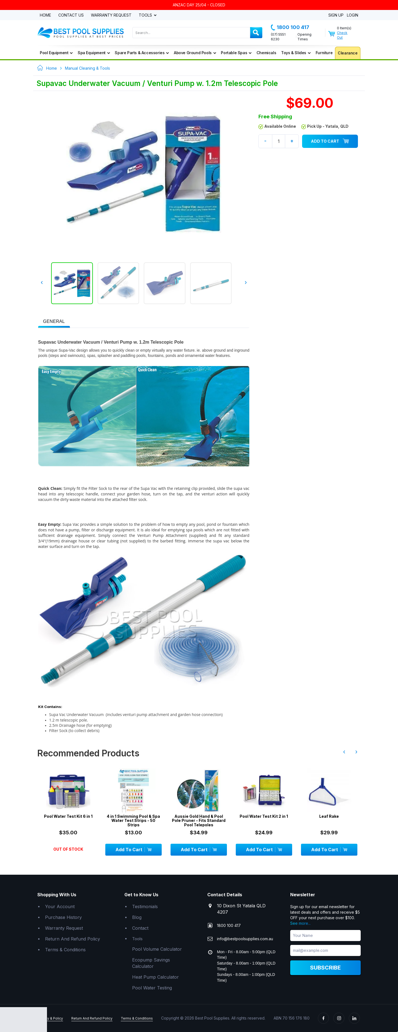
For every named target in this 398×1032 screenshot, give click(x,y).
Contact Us (71, 15)
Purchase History (63, 917)
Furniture (324, 52)
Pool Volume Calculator (157, 949)
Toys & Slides (295, 52)
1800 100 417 (290, 27)
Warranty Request (111, 15)
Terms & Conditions (65, 949)
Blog (137, 917)
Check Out (342, 35)
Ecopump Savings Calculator (151, 963)
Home (45, 15)
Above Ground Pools (195, 52)
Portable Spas (236, 52)
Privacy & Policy (50, 1018)
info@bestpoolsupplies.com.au (245, 938)
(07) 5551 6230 (278, 36)
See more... (300, 923)
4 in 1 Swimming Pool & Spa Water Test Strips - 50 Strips (133, 820)
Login (352, 15)
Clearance (347, 53)
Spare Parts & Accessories (142, 52)
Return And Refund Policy (72, 938)
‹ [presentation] (42, 282)
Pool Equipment (56, 52)
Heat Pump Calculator (155, 976)
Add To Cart (330, 141)
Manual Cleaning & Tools (87, 68)
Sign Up (336, 15)
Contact (140, 928)
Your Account (60, 906)
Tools (146, 15)
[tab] (54, 321)
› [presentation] (246, 282)
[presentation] (54, 321)
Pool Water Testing (152, 987)
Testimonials (145, 906)
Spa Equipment (94, 52)
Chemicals (266, 52)
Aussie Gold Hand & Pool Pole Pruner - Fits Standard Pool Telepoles (199, 820)
